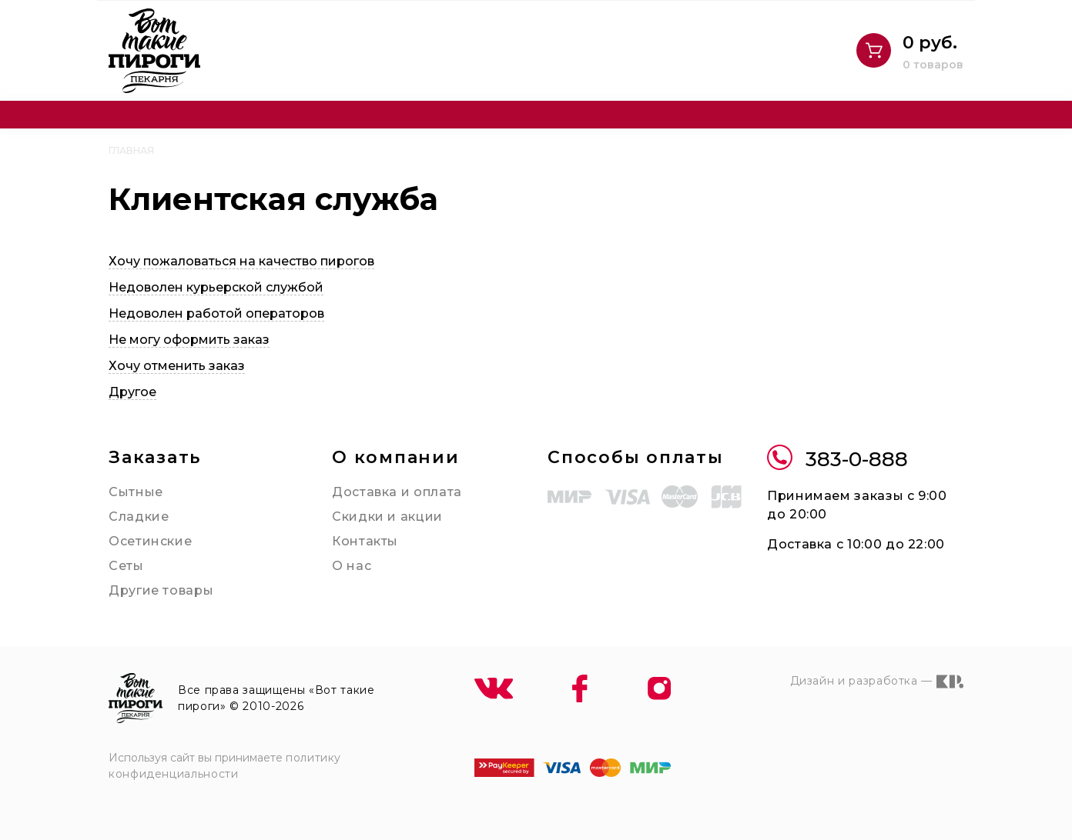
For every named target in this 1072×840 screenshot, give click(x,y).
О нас (351, 565)
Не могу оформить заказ (189, 339)
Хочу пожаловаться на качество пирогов (241, 261)
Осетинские (150, 541)
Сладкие (139, 516)
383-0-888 (837, 460)
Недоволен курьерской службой (216, 287)
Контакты (365, 541)
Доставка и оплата (397, 492)
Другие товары (161, 590)
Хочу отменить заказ (177, 365)
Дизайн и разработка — (876, 681)
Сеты (126, 565)
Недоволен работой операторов (216, 313)
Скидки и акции (387, 516)
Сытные (136, 492)
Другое (132, 392)
